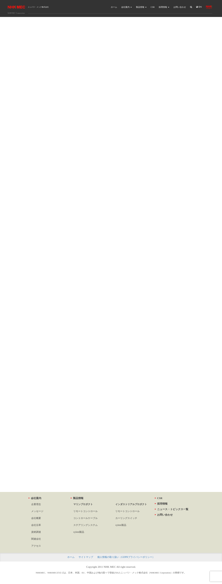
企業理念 (36, 504)
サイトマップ (86, 557)
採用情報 (161, 503)
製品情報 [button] (141, 7)
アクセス (36, 546)
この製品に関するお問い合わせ (111, 466)
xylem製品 (78, 532)
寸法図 (93, 426)
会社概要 (36, 518)
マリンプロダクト (83, 504)
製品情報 (77, 498)
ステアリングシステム (85, 525)
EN (199, 7)
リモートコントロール (85, 511)
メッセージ (37, 511)
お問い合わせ (179, 7)
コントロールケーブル (85, 518)
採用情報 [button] (164, 7)
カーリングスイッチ (126, 518)
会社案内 (35, 498)
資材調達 (36, 532)
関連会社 (36, 539)
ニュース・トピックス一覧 (171, 509)
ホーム (114, 7)
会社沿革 (36, 525)
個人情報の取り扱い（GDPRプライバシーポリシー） (126, 557)
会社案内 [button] (126, 7)
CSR (153, 7)
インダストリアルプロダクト (131, 504)
